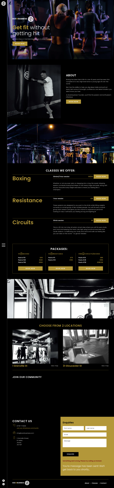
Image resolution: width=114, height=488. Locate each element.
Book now (20, 44)
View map (54, 366)
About (87, 483)
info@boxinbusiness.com (25, 433)
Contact (103, 483)
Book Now (30, 268)
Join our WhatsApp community (28, 428)
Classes (95, 483)
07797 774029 (21, 426)
